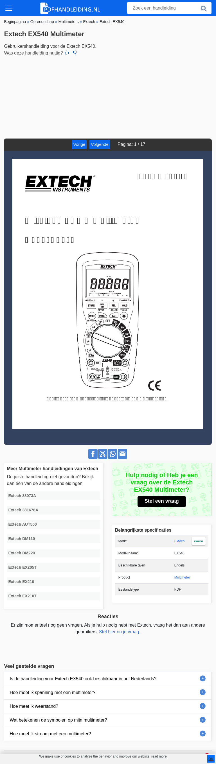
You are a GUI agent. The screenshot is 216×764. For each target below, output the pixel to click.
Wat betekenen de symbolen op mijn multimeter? (58, 720)
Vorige (79, 144)
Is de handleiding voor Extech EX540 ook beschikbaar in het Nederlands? (83, 678)
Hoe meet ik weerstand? (34, 706)
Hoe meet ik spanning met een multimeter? (52, 692)
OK (210, 759)
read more (159, 756)
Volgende (100, 144)
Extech (179, 541)
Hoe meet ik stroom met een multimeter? (50, 733)
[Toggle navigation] (8, 8)
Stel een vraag (162, 501)
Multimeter (182, 577)
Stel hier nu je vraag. (119, 631)
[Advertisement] (108, 96)
